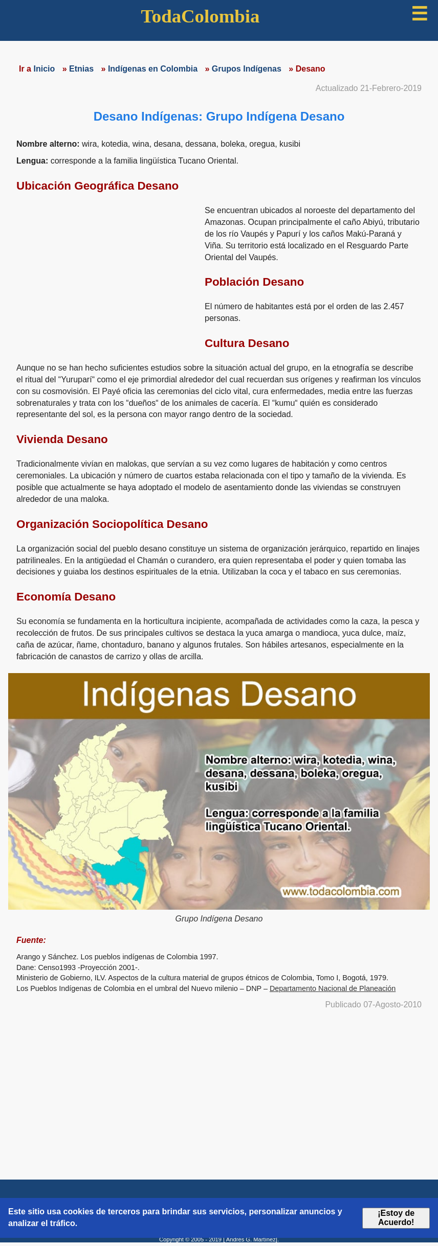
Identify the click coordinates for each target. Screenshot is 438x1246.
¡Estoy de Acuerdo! (396, 1218)
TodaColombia (200, 16)
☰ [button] (419, 14)
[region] (106, 273)
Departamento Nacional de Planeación (333, 988)
